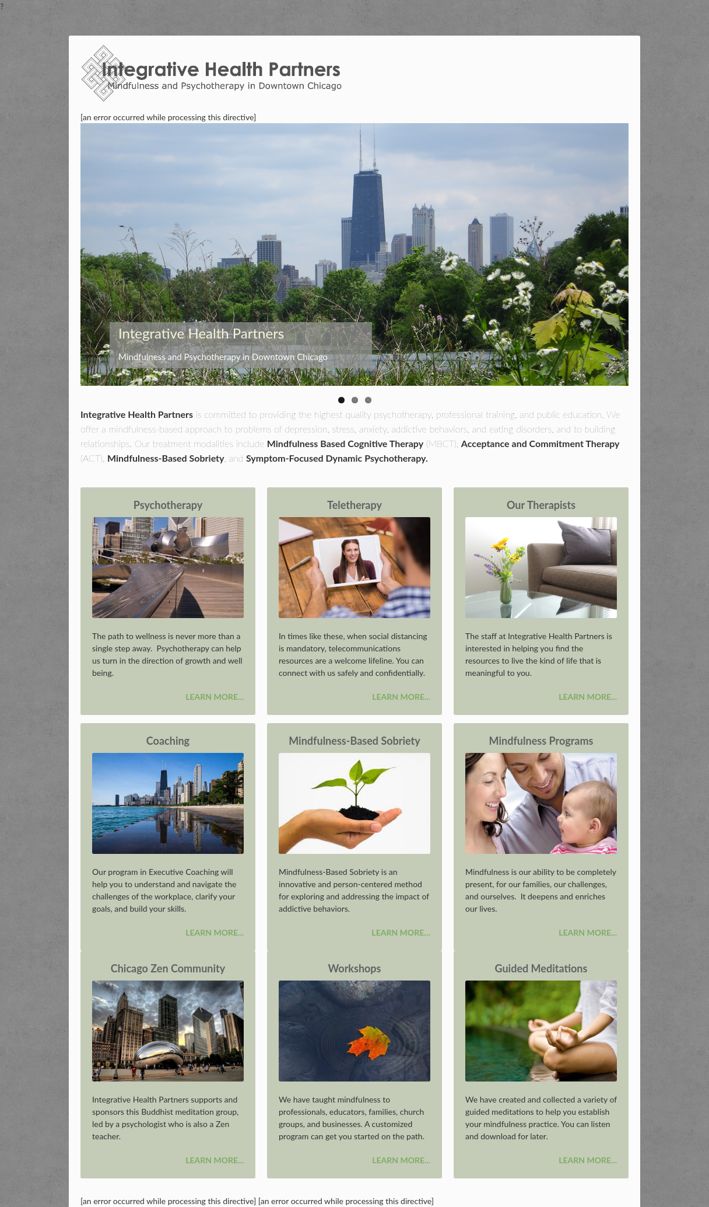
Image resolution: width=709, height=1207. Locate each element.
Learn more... (214, 697)
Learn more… (400, 932)
